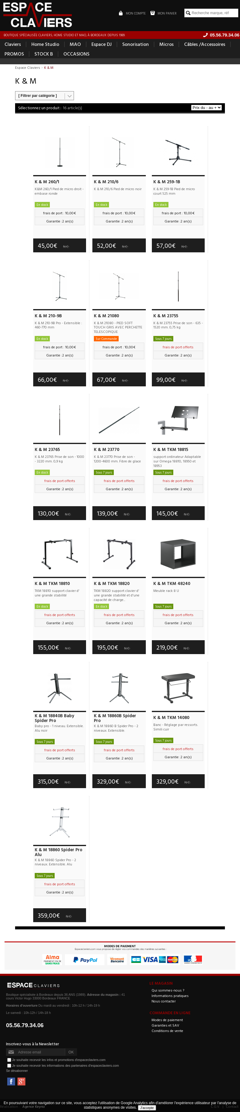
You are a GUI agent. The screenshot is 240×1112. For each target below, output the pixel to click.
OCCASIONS (76, 53)
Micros (166, 44)
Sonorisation (135, 44)
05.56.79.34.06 (25, 1025)
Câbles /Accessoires (204, 44)
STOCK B (43, 53)
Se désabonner (17, 1070)
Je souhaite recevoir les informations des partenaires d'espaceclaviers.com (65, 1065)
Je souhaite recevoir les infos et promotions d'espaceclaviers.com (58, 1060)
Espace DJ (101, 44)
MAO (75, 44)
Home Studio (45, 44)
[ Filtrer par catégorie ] (37, 96)
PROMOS (14, 53)
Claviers (13, 44)
